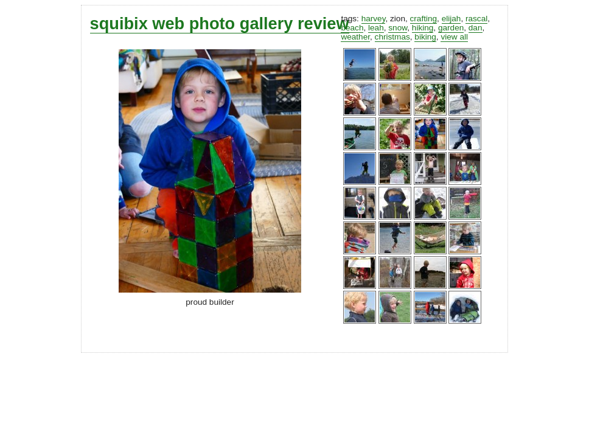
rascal (476, 18)
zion (397, 18)
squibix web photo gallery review (219, 23)
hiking (423, 27)
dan (476, 27)
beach (352, 27)
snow (397, 27)
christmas (392, 36)
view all (454, 36)
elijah (451, 18)
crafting (423, 18)
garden (451, 27)
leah (376, 27)
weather (355, 36)
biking (425, 36)
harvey (373, 18)
